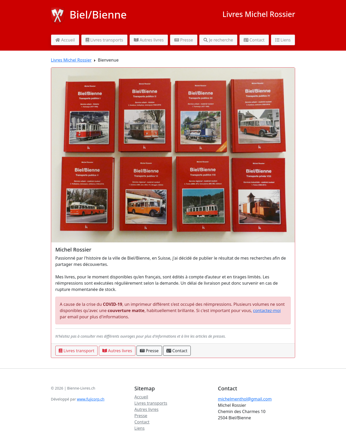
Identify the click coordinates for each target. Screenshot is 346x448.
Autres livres (149, 40)
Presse (183, 40)
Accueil (65, 40)
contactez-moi (267, 310)
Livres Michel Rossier (259, 14)
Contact (254, 40)
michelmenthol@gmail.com (245, 399)
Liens (283, 40)
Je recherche (218, 40)
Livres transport (76, 351)
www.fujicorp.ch (91, 399)
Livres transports (104, 40)
